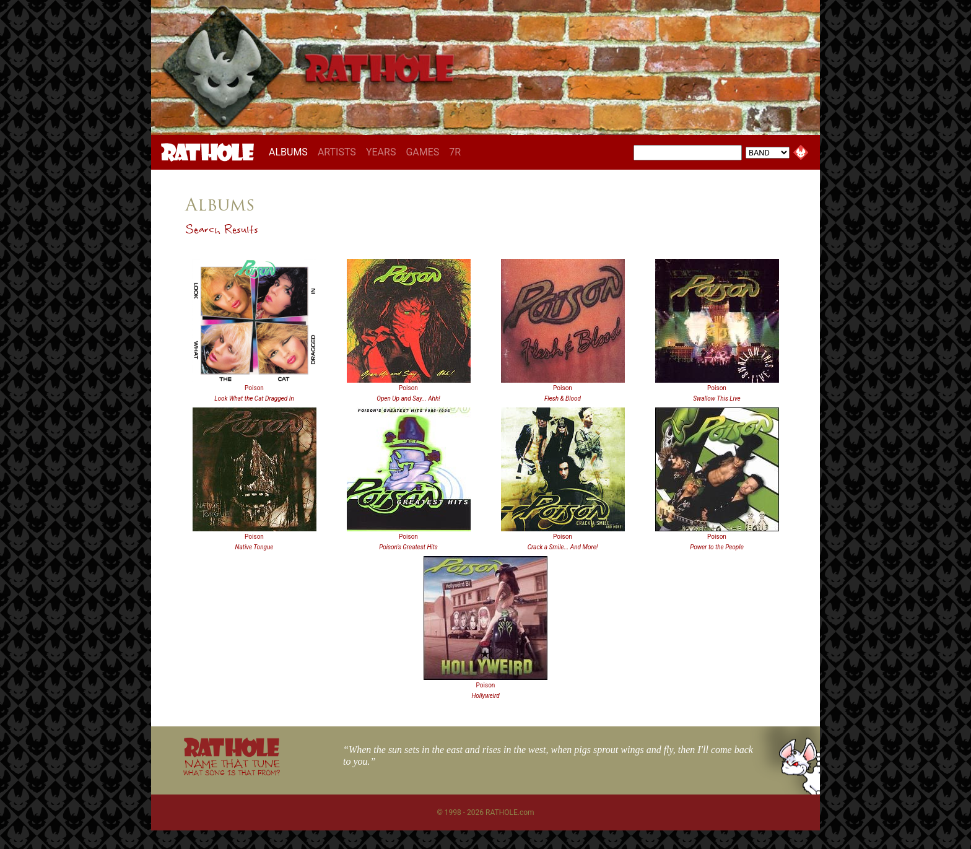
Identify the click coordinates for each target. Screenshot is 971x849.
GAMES (422, 152)
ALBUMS (291, 152)
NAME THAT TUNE (231, 767)
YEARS (381, 152)
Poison (254, 388)
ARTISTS (337, 152)
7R (455, 152)
